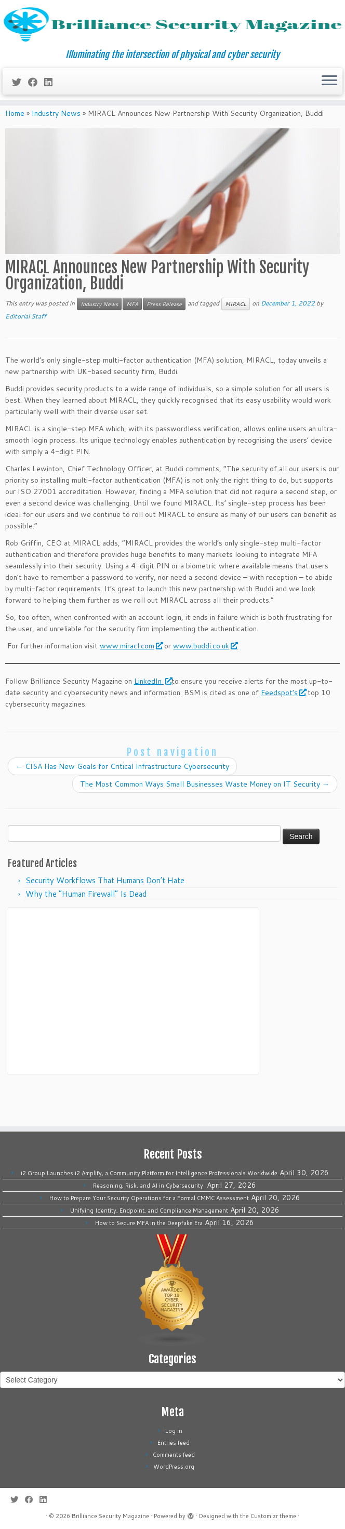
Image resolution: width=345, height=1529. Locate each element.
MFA (132, 341)
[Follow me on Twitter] (20, 109)
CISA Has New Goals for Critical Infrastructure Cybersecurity (122, 805)
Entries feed (173, 1443)
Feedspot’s (283, 730)
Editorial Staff (25, 354)
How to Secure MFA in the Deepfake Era (149, 1223)
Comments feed (174, 1455)
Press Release (164, 341)
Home (14, 152)
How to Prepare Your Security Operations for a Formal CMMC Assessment (149, 1198)
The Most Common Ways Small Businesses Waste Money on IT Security (204, 822)
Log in (173, 1431)
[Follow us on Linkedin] (51, 109)
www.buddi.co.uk (205, 684)
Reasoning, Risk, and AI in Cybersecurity (149, 1185)
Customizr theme (273, 1516)
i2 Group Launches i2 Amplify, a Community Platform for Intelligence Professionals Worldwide (149, 1173)
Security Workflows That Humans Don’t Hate (104, 918)
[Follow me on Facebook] (36, 109)
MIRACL (235, 341)
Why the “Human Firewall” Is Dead (86, 932)
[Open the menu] (329, 109)
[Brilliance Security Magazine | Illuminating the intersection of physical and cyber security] (172, 38)
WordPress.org (173, 1466)
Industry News (56, 152)
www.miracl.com (131, 684)
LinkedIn (152, 719)
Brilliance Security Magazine (110, 1516)
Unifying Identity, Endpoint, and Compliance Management (149, 1210)
